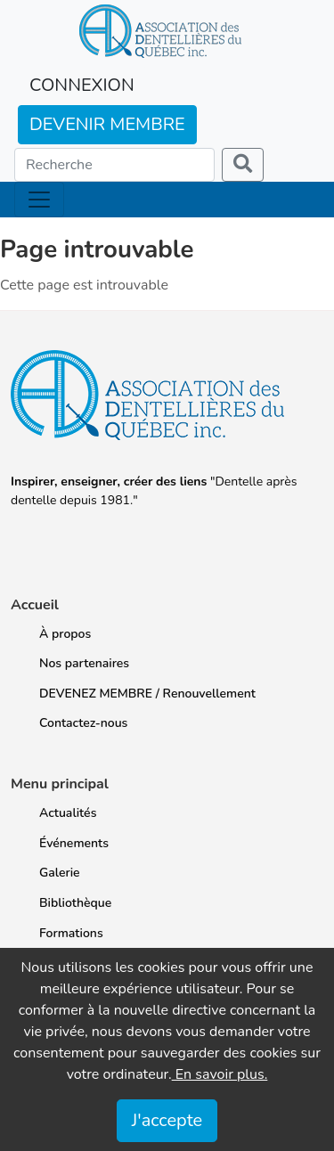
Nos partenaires (84, 663)
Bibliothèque (75, 902)
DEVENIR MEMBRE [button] (107, 124)
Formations (71, 933)
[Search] (114, 165)
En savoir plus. (220, 1074)
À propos (65, 633)
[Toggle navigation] (39, 199)
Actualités (67, 812)
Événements (74, 843)
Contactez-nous (83, 722)
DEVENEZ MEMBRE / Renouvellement (147, 693)
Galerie (59, 872)
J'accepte (167, 1120)
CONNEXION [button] (81, 85)
